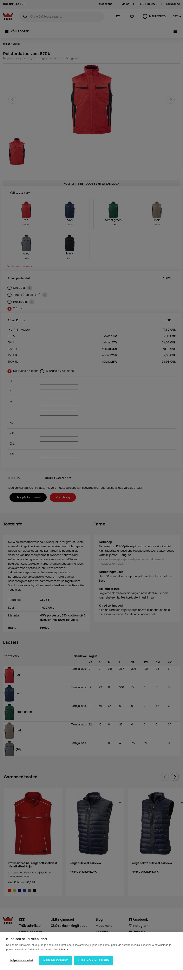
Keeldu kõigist (55, 960)
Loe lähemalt (61, 949)
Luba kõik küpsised (93, 960)
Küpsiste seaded (21, 960)
